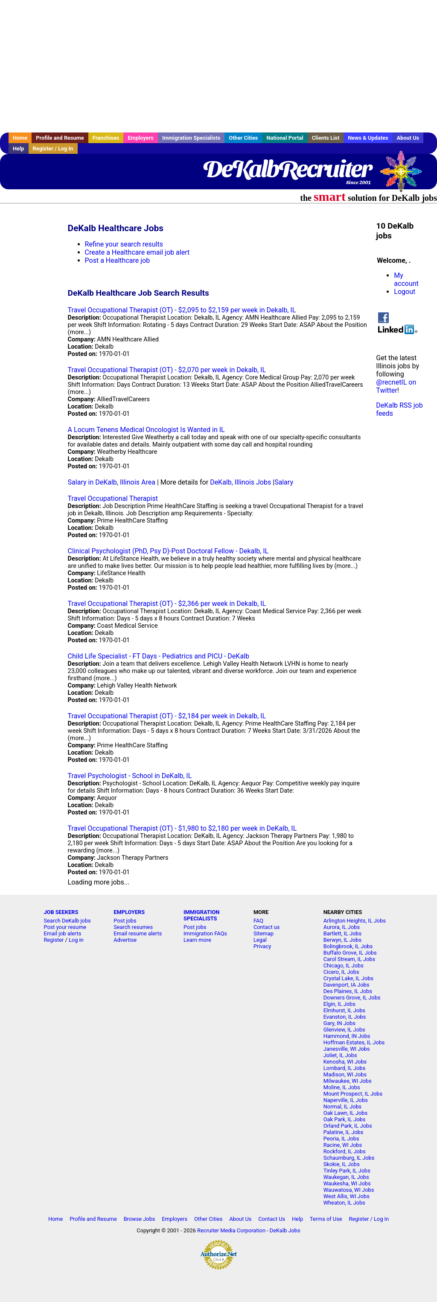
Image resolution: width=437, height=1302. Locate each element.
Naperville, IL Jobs (345, 1100)
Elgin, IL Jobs (339, 1004)
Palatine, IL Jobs (343, 1132)
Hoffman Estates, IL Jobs (354, 1042)
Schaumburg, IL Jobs (349, 1158)
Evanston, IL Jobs (344, 1017)
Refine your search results (124, 244)
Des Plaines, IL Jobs (347, 991)
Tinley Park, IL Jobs (346, 1170)
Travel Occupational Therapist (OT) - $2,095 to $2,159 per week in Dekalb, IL (182, 310)
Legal (260, 940)
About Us (407, 138)
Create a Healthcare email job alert (137, 252)
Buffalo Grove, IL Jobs (350, 952)
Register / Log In (53, 148)
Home (20, 138)
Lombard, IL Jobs (344, 1068)
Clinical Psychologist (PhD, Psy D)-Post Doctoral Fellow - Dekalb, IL (168, 551)
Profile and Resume (60, 138)
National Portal (284, 138)
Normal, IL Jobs (342, 1106)
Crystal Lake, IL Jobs (348, 978)
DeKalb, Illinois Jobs (240, 482)
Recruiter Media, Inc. (405, 175)
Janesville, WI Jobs (346, 1049)
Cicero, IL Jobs (341, 972)
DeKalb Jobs (285, 1230)
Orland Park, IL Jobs (347, 1126)
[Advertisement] (218, 66)
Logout (404, 292)
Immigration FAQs (205, 933)
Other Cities (243, 138)
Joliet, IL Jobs (340, 1055)
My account (406, 279)
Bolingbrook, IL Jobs (348, 946)
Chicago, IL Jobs (343, 965)
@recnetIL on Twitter (396, 386)
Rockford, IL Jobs (344, 1151)
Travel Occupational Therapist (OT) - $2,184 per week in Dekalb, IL (167, 716)
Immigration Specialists (191, 138)
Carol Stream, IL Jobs (349, 959)
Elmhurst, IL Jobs (344, 1010)
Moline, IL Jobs (341, 1087)
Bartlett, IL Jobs (342, 933)
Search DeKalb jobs (67, 920)
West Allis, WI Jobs (346, 1196)
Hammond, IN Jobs (346, 1036)
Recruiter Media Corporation (231, 1230)
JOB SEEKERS (61, 912)
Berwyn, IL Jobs (342, 940)
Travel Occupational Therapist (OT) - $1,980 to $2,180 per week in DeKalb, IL (182, 828)
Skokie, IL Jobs (341, 1164)
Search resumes (133, 927)
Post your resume (65, 927)
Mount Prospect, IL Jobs (352, 1093)
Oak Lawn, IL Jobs (345, 1113)
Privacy (262, 946)
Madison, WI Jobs (345, 1074)
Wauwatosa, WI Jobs (348, 1190)
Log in (76, 940)
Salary (283, 482)
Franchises (106, 138)
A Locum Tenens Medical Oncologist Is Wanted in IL (146, 430)
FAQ (258, 920)
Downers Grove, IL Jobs (352, 997)
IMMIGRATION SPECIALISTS (201, 915)
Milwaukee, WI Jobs (347, 1081)
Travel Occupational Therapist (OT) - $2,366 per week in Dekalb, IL (167, 604)
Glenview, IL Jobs (344, 1029)
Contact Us (271, 1219)
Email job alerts (62, 933)
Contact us (266, 927)
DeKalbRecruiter (287, 168)
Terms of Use (326, 1219)
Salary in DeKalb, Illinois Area (111, 482)
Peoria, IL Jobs (341, 1138)
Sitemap (263, 933)
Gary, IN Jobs (339, 1023)
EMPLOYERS (129, 912)
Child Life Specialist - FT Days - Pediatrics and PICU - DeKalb (158, 656)
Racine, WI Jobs (342, 1145)
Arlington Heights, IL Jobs (354, 920)
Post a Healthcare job (117, 260)
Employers (141, 138)
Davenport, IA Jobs (346, 985)
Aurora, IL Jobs (341, 927)
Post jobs (125, 920)
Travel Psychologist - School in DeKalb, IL (130, 776)
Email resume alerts (138, 933)
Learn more (197, 940)
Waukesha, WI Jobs (347, 1183)
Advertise (125, 940)
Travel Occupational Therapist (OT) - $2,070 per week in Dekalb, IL (167, 370)
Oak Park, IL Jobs (344, 1119)
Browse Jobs (139, 1219)
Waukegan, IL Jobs (346, 1177)
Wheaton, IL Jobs (344, 1202)
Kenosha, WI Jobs (345, 1061)
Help (18, 148)
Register (54, 940)
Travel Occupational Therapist (113, 498)
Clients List (326, 138)
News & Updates (368, 138)
